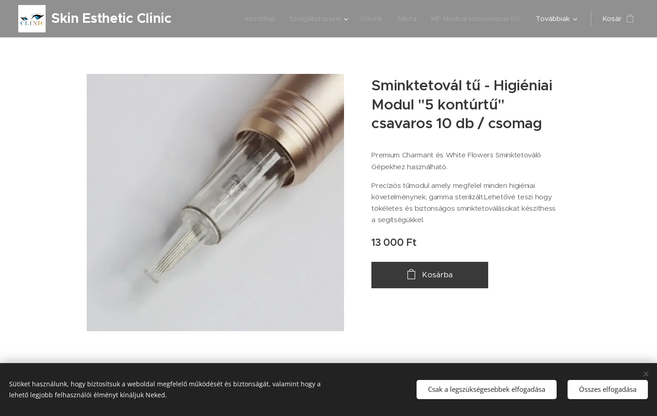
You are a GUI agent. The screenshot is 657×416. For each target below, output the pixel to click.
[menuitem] (254, 18)
